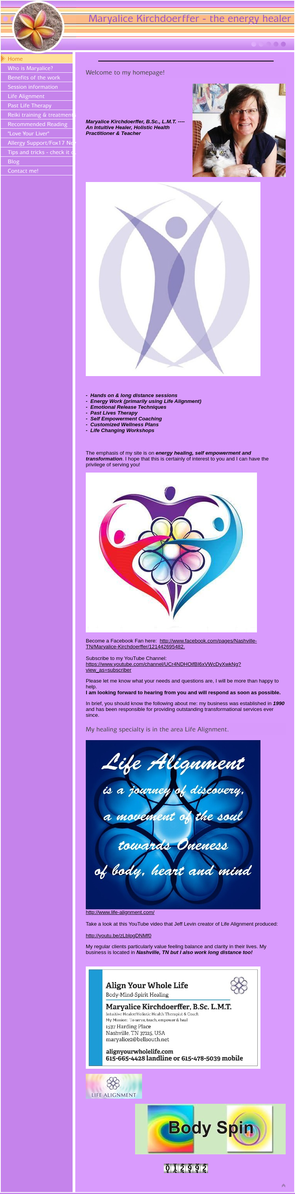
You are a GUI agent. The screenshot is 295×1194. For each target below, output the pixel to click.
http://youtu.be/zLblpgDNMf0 (118, 935)
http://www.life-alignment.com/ (120, 912)
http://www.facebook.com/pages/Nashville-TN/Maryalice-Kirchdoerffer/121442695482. (171, 644)
